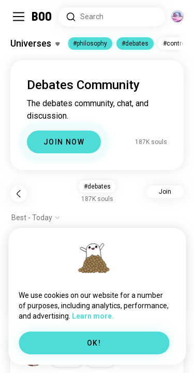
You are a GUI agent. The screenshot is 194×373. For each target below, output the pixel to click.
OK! (94, 343)
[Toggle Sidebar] (18, 16)
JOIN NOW (63, 142)
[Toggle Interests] (34, 43)
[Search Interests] (111, 16)
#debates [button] (97, 186)
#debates (135, 43)
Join (165, 191)
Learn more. (93, 316)
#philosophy (90, 43)
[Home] (42, 16)
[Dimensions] (177, 16)
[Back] (18, 193)
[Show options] (36, 217)
